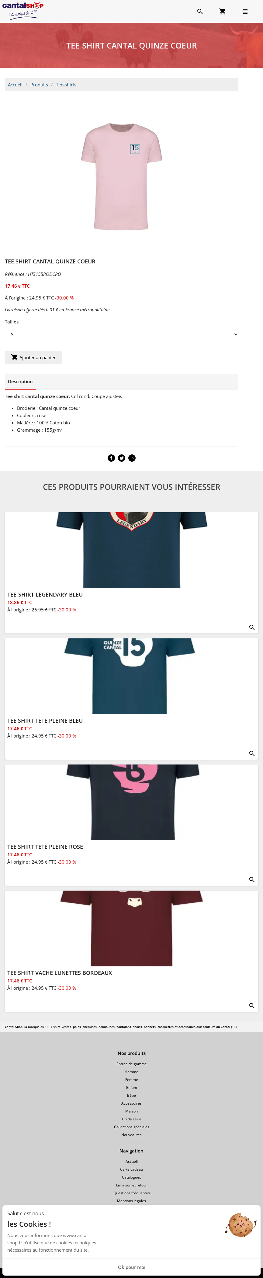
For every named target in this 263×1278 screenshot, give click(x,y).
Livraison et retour (131, 1185)
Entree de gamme (131, 1063)
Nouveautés (131, 1134)
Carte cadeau (131, 1169)
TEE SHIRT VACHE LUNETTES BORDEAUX (59, 972)
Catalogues (131, 1177)
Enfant (131, 1087)
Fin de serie (131, 1119)
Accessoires (131, 1103)
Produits (39, 85)
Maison (131, 1111)
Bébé (131, 1095)
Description (20, 381)
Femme (131, 1079)
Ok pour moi (131, 1267)
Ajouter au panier (33, 357)
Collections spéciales (131, 1126)
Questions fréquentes (131, 1193)
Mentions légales (131, 1200)
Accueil (15, 85)
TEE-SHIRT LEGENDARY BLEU (45, 594)
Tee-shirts (66, 85)
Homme (131, 1071)
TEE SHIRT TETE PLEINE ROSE (45, 846)
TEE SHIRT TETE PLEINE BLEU (45, 720)
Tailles (12, 322)
